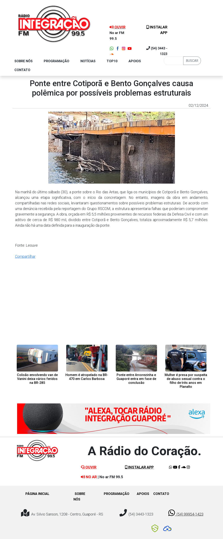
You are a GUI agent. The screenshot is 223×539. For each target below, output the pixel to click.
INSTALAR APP (139, 467)
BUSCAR (192, 61)
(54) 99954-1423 (185, 513)
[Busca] (173, 60)
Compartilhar (25, 256)
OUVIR (88, 467)
